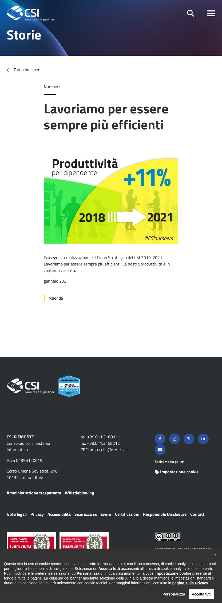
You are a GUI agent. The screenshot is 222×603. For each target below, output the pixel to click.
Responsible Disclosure (165, 514)
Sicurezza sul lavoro (92, 514)
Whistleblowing (79, 493)
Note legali (17, 514)
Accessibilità (59, 514)
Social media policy (169, 461)
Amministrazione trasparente (34, 493)
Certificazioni (127, 514)
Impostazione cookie (177, 472)
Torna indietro (26, 69)
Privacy (37, 514)
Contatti (197, 514)
